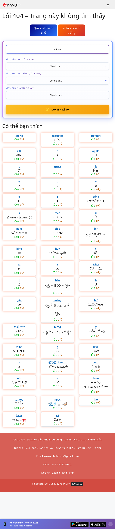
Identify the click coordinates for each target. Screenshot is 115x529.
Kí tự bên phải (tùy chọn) (20, 88)
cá (57, 415)
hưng (57, 327)
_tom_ (19, 399)
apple (95, 151)
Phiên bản (96, 439)
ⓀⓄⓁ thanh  (58, 362)
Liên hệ (31, 439)
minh (19, 347)
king (19, 248)
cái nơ (19, 136)
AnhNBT (64, 483)
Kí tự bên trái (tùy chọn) (20, 59)
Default (96, 136)
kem (19, 415)
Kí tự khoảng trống (71, 30)
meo (57, 213)
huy (57, 248)
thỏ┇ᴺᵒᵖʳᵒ (19, 327)
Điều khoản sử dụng (50, 439)
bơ (95, 300)
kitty (96, 264)
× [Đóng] (110, 524)
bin (96, 399)
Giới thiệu (19, 439)
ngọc (57, 399)
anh (95, 362)
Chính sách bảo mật (76, 439)
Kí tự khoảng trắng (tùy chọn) (23, 73)
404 (19, 151)
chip (57, 228)
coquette (57, 136)
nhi (19, 378)
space (57, 166)
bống (96, 196)
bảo (57, 280)
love (95, 347)
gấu (19, 300)
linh (95, 228)
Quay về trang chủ (43, 30)
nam (19, 228)
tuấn (96, 378)
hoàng (57, 300)
